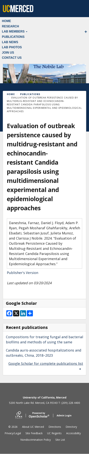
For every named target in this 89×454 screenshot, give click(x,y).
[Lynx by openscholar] (22, 415)
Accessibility (73, 433)
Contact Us (12, 57)
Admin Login (64, 415)
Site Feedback (34, 433)
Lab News (10, 42)
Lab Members (14, 31)
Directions (54, 427)
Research (10, 26)
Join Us (8, 52)
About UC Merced (33, 427)
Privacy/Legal (13, 433)
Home (6, 21)
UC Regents (54, 433)
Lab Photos (12, 47)
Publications (13, 36)
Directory (71, 427)
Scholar (39, 415)
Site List (60, 439)
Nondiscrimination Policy (35, 439)
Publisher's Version (22, 272)
